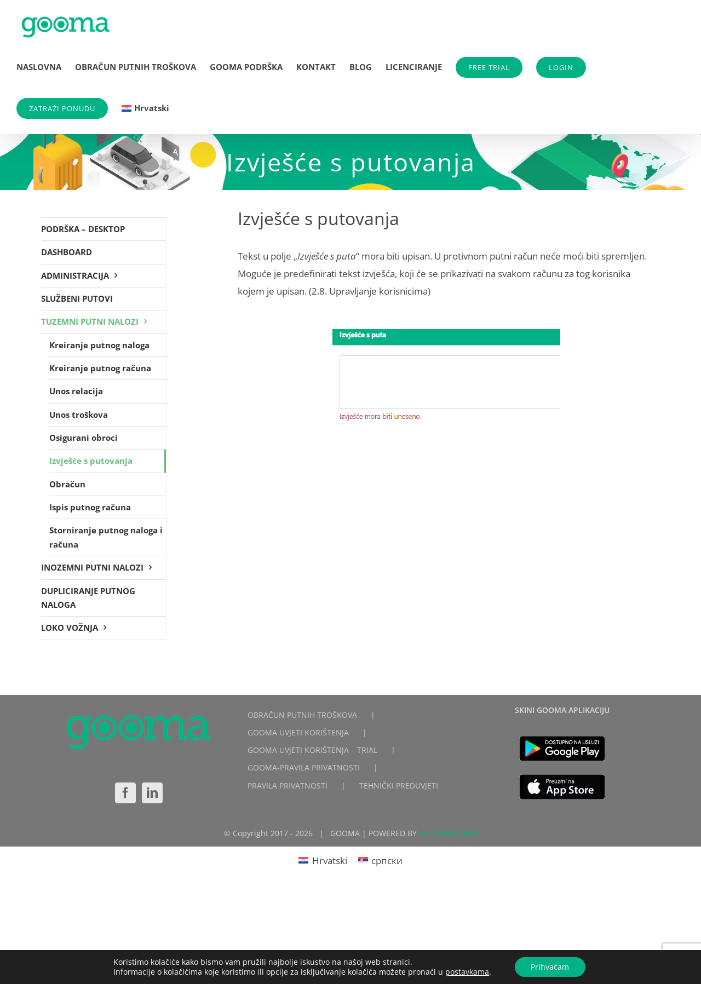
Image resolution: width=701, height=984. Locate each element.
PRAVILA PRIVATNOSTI (287, 785)
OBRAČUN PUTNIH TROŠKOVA (302, 715)
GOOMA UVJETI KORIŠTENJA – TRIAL (312, 750)
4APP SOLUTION (448, 833)
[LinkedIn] (152, 792)
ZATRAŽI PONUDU (62, 108)
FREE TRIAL (489, 67)
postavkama (467, 972)
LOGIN (561, 67)
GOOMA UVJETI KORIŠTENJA (298, 732)
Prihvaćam (550, 967)
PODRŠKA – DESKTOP (83, 228)
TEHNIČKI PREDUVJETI (398, 785)
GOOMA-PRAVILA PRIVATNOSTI (304, 767)
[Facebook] (125, 792)
